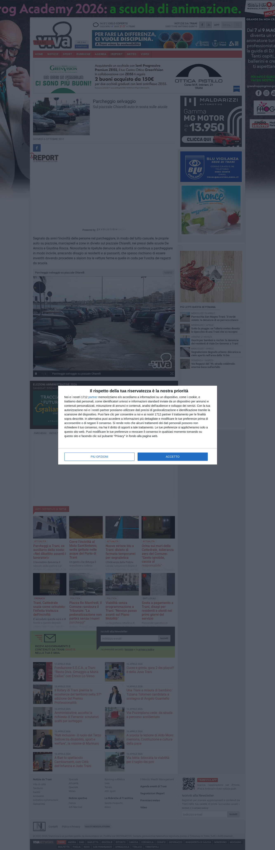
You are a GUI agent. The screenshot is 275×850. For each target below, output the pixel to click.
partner (92, 397)
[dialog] (137, 425)
